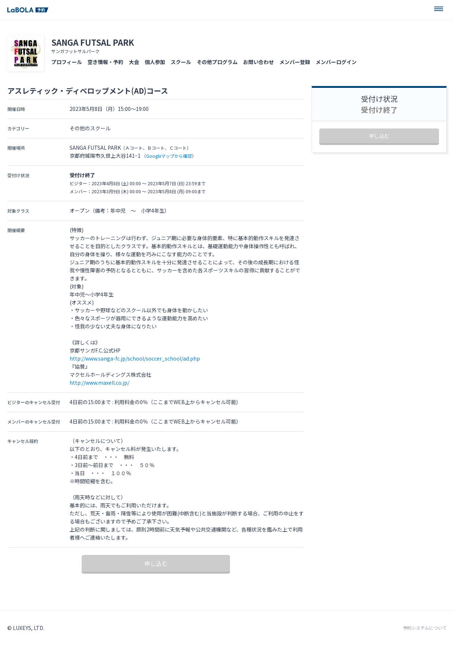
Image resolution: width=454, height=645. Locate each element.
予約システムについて (425, 627)
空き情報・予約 (105, 62)
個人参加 (155, 62)
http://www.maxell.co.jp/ (99, 382)
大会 (134, 62)
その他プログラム (217, 62)
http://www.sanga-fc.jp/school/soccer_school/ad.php (135, 358)
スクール (181, 62)
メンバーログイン (336, 62)
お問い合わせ (258, 62)
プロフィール (66, 62)
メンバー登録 (294, 62)
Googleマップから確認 (169, 156)
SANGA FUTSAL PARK (92, 42)
